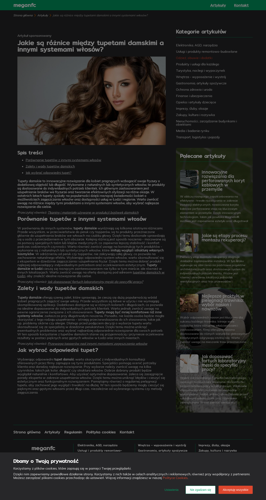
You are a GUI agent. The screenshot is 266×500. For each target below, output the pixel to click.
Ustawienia (171, 489)
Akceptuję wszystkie (235, 489)
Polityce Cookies (175, 478)
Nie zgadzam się (200, 489)
